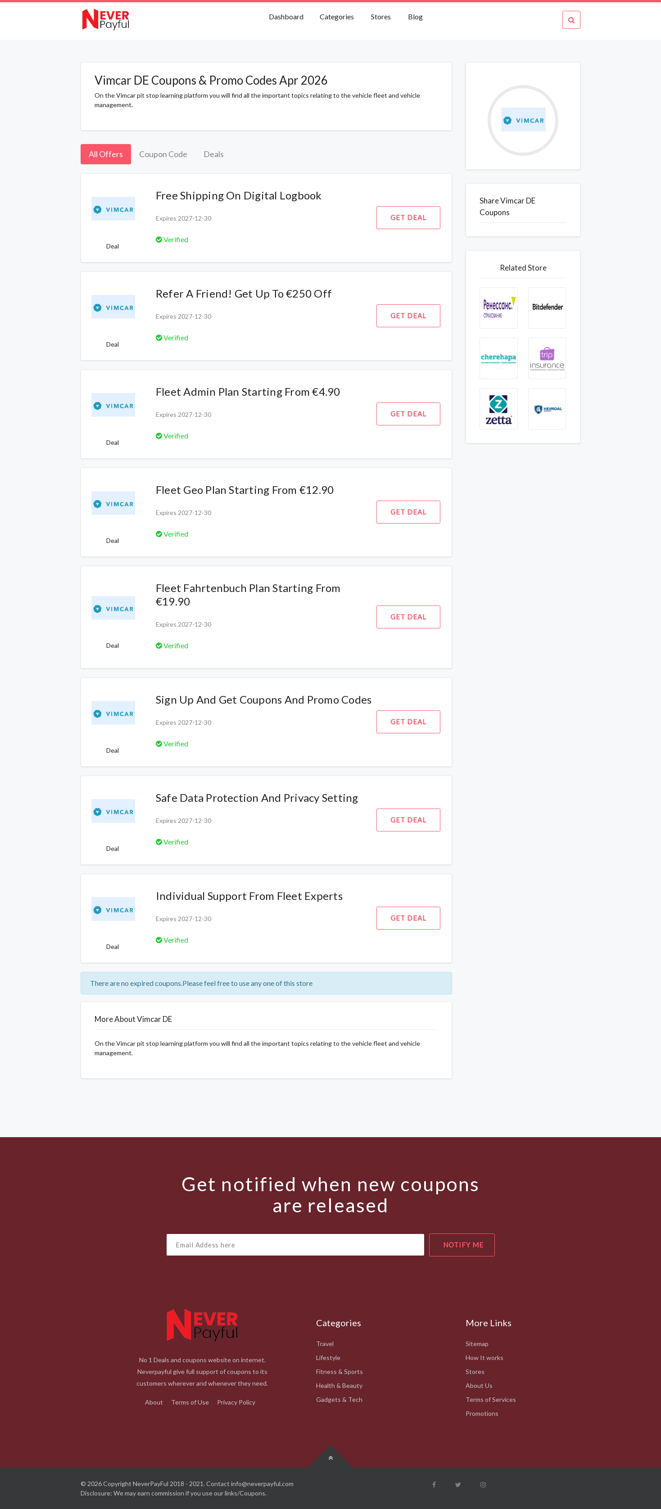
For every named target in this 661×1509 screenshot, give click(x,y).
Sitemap (477, 1343)
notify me (463, 1245)
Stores (381, 16)
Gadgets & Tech (339, 1399)
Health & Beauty (339, 1385)
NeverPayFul (150, 1483)
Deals (214, 154)
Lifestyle (328, 1357)
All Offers (106, 154)
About (154, 1402)
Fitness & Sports (339, 1371)
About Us (479, 1385)
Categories (337, 16)
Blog (415, 16)
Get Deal (408, 217)
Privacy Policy (236, 1402)
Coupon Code (163, 154)
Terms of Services (491, 1399)
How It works (484, 1357)
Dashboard (287, 16)
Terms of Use (190, 1402)
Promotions (482, 1413)
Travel (325, 1343)
